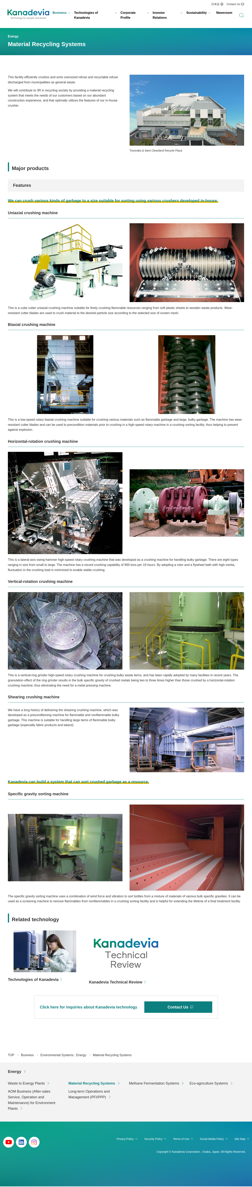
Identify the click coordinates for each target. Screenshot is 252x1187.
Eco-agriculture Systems (209, 1084)
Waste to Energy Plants (26, 1084)
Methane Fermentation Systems (154, 1084)
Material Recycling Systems (92, 1084)
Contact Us (233, 4)
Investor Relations (160, 15)
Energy (14, 1072)
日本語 (215, 4)
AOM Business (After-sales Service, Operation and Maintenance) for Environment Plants (31, 1100)
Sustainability (196, 12)
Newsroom (224, 12)
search (241, 15)
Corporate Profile (127, 15)
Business (60, 12)
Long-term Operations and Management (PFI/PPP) (89, 1095)
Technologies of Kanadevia (86, 15)
